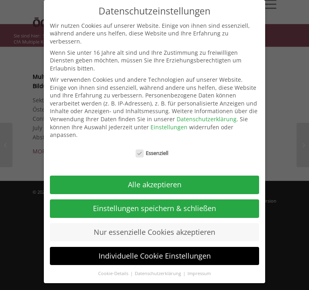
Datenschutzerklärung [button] (158, 269)
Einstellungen (168, 123)
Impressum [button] (199, 269)
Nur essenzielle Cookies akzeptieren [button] (154, 228)
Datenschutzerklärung (207, 115)
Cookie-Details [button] (114, 269)
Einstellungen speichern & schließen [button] (154, 204)
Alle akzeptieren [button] (154, 181)
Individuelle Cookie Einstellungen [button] (155, 252)
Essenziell (152, 149)
